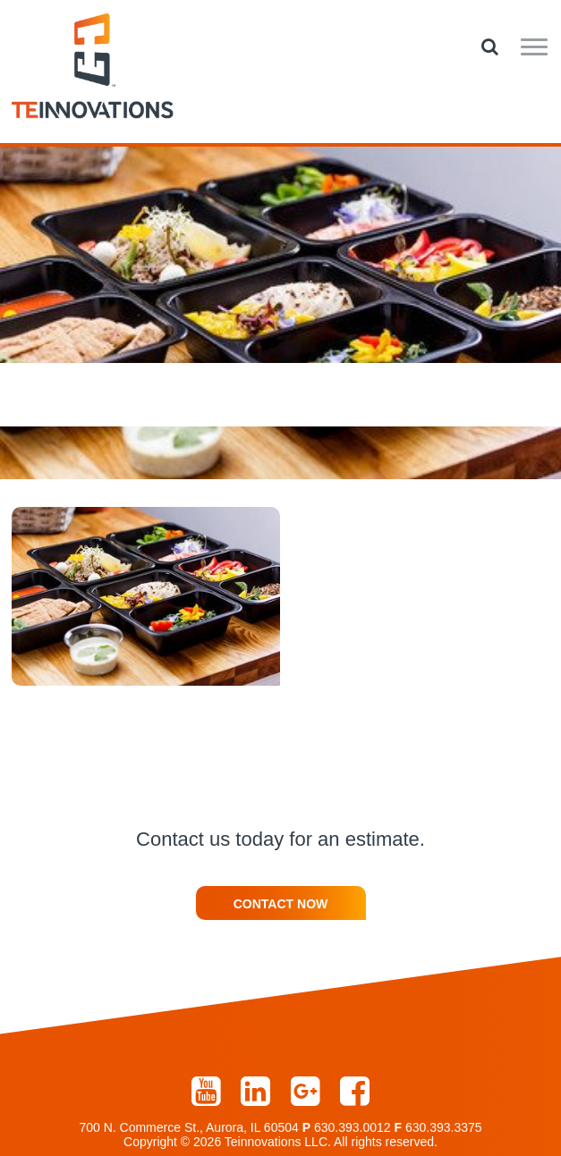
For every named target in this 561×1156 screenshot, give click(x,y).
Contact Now (281, 904)
